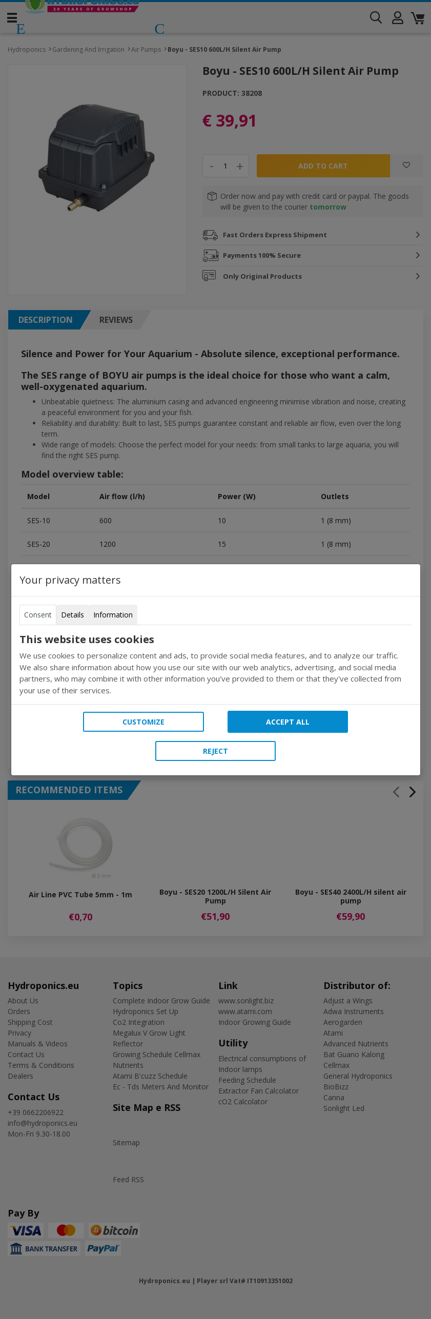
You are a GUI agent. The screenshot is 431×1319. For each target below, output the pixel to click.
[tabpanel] (215, 664)
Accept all (288, 722)
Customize (143, 722)
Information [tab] (113, 615)
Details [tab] (72, 615)
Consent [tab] (38, 615)
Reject (215, 751)
